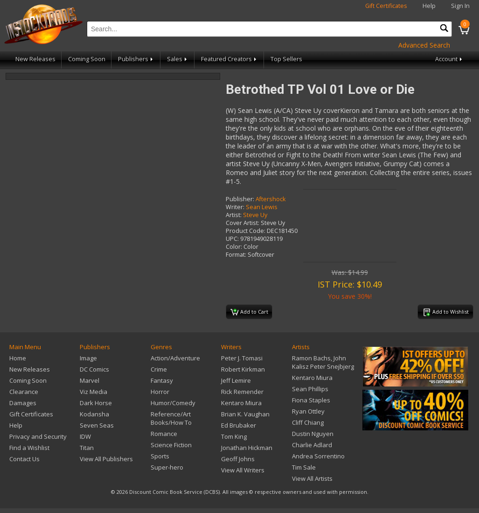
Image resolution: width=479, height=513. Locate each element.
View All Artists (312, 478)
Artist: (234, 215)
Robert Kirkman (243, 369)
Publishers (136, 59)
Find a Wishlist (29, 447)
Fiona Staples (311, 400)
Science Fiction (171, 445)
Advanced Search (424, 45)
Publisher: (240, 199)
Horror (160, 391)
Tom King (234, 436)
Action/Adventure (175, 358)
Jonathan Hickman (246, 447)
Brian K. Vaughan (245, 414)
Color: (234, 247)
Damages (22, 403)
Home (17, 358)
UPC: (232, 239)
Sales (177, 59)
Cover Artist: (242, 223)
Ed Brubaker (238, 425)
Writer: (235, 207)
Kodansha (94, 414)
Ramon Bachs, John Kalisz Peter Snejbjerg (323, 362)
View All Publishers (106, 459)
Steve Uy (255, 215)
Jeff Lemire (236, 380)
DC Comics (94, 369)
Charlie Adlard (312, 445)
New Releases (35, 59)
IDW (85, 436)
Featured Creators (229, 59)
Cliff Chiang (308, 422)
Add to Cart (249, 312)
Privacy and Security (38, 436)
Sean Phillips (310, 389)
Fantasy (162, 380)
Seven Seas (97, 425)
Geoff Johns (238, 459)
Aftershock (270, 199)
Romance (164, 433)
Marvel (89, 380)
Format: (236, 255)
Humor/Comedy (173, 403)
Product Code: (245, 231)
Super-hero (167, 467)
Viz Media (93, 391)
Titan (87, 447)
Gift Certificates (386, 6)
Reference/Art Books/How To (171, 418)
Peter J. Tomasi (242, 358)
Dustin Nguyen (312, 433)
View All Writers (242, 470)
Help (429, 6)
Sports (160, 456)
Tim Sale (304, 467)
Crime (159, 369)
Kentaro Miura (241, 403)
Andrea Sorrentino (318, 456)
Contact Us (24, 459)
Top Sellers (286, 59)
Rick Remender (242, 391)
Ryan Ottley (308, 411)
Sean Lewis (262, 207)
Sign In (460, 6)
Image (88, 358)
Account (449, 59)
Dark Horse (96, 403)
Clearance (23, 391)
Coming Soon (86, 59)
